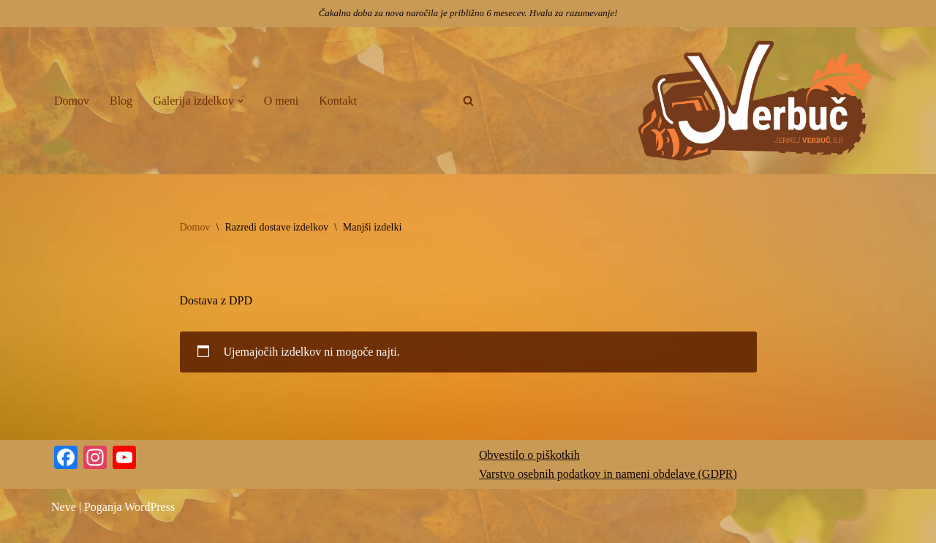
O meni (281, 100)
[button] (241, 101)
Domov (71, 100)
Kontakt (338, 100)
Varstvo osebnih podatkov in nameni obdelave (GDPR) (608, 474)
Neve (63, 507)
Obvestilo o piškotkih (529, 455)
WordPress (149, 507)
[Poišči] (468, 100)
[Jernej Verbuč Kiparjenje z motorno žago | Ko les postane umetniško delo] (757, 100)
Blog (121, 100)
